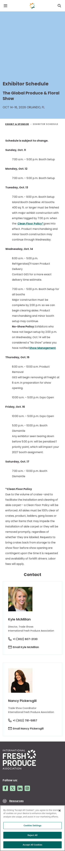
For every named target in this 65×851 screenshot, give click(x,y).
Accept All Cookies (32, 844)
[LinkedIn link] (20, 788)
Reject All (33, 835)
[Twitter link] (12, 788)
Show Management (42, 348)
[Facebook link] (5, 788)
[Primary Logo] (32, 5)
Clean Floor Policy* (30, 223)
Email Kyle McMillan (26, 647)
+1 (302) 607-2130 (25, 639)
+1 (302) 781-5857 (25, 720)
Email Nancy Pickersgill (28, 728)
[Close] (59, 810)
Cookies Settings (32, 825)
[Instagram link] (27, 788)
